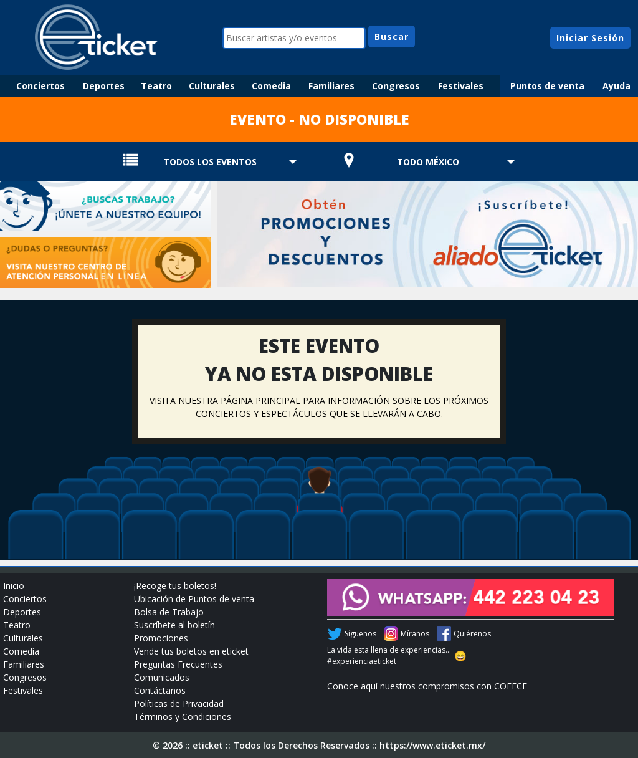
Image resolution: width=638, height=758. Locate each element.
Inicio (13, 586)
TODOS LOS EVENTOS (210, 162)
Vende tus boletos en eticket (191, 651)
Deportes (104, 86)
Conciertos (40, 86)
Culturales (212, 86)
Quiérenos (472, 633)
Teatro (156, 86)
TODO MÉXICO (428, 162)
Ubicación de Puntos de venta (194, 599)
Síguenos (360, 633)
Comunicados (161, 677)
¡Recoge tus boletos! (175, 586)
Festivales (460, 86)
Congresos (396, 86)
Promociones (161, 638)
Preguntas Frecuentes (178, 664)
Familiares (331, 86)
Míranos (415, 633)
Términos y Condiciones (182, 716)
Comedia (271, 86)
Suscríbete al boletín (174, 625)
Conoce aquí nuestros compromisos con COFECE (427, 686)
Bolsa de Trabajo (169, 612)
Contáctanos (160, 690)
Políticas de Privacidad (179, 703)
